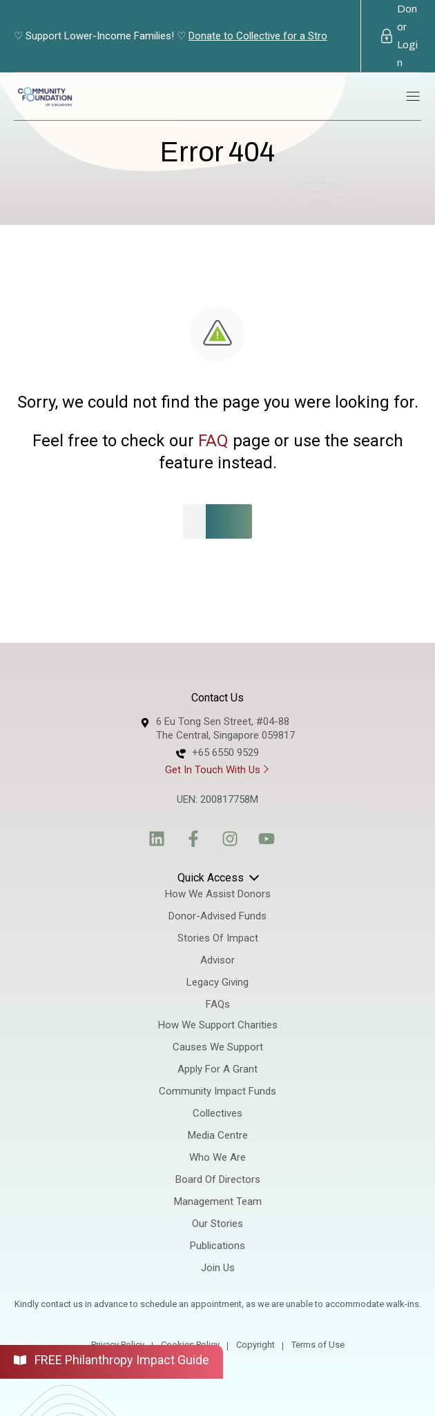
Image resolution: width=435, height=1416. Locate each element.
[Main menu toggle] (413, 96)
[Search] (233, 521)
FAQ (213, 440)
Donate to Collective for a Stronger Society (286, 36)
